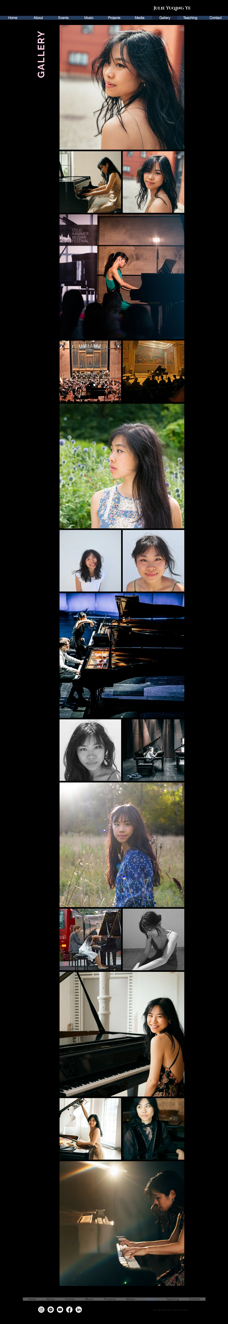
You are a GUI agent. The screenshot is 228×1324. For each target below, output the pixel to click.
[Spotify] (51, 1309)
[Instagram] (41, 1309)
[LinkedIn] (79, 1309)
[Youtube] (60, 1309)
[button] (63, 18)
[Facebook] (69, 1309)
